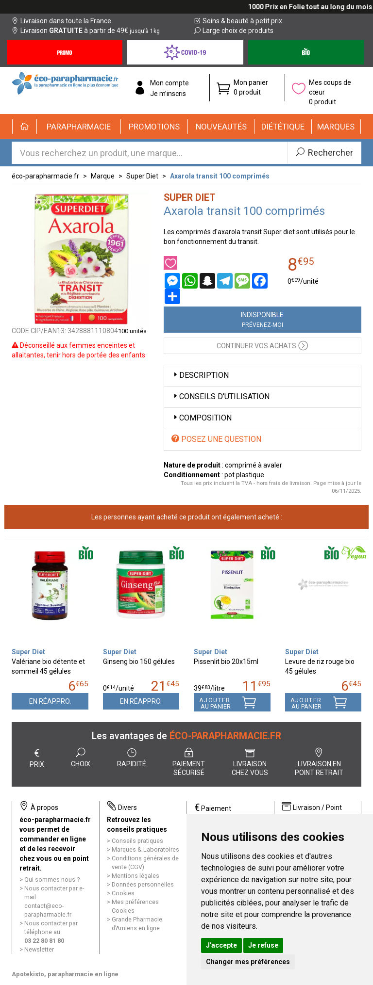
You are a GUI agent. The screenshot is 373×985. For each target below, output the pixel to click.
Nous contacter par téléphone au (51, 932)
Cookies (123, 893)
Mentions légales (135, 875)
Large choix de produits (233, 30)
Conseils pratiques (137, 840)
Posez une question (216, 439)
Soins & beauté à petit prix (238, 21)
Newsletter (39, 949)
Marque (103, 176)
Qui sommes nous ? (52, 879)
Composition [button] (201, 417)
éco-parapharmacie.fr (45, 176)
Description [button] (200, 375)
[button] (79, 126)
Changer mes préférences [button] (248, 962)
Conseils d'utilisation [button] (220, 396)
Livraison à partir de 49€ (86, 30)
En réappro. (50, 701)
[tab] (262, 375)
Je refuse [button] (263, 945)
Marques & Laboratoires (145, 849)
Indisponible (262, 319)
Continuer (262, 345)
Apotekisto (65, 974)
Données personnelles (143, 884)
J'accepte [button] (221, 945)
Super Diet (142, 176)
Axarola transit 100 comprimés (220, 176)
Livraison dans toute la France (61, 21)
